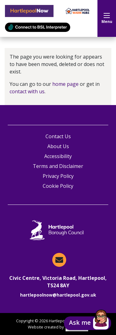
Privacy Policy (58, 176)
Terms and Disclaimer (58, 166)
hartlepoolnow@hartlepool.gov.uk (58, 295)
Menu (106, 18)
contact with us (27, 91)
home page (65, 84)
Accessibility (58, 156)
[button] (87, 323)
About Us (58, 146)
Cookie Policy (58, 186)
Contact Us (58, 136)
